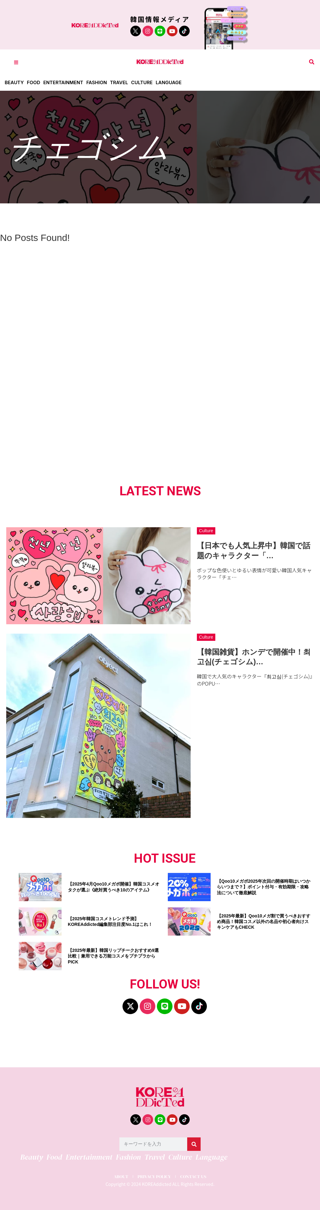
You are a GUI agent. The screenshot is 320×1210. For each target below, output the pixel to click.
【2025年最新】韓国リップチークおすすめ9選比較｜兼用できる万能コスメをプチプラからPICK (113, 956)
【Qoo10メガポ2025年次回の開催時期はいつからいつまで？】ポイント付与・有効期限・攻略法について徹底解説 (263, 887)
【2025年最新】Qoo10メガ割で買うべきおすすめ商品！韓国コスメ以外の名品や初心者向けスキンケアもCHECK (263, 921)
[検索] (194, 1144)
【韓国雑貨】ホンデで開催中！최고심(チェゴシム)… (254, 657)
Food (33, 82)
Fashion (97, 82)
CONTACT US (194, 1176)
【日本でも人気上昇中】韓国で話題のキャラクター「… (253, 550)
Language (169, 82)
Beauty (14, 82)
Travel (120, 82)
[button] (312, 62)
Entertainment (63, 82)
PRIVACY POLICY (154, 1176)
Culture (142, 82)
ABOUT (120, 1176)
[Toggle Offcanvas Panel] (16, 62)
